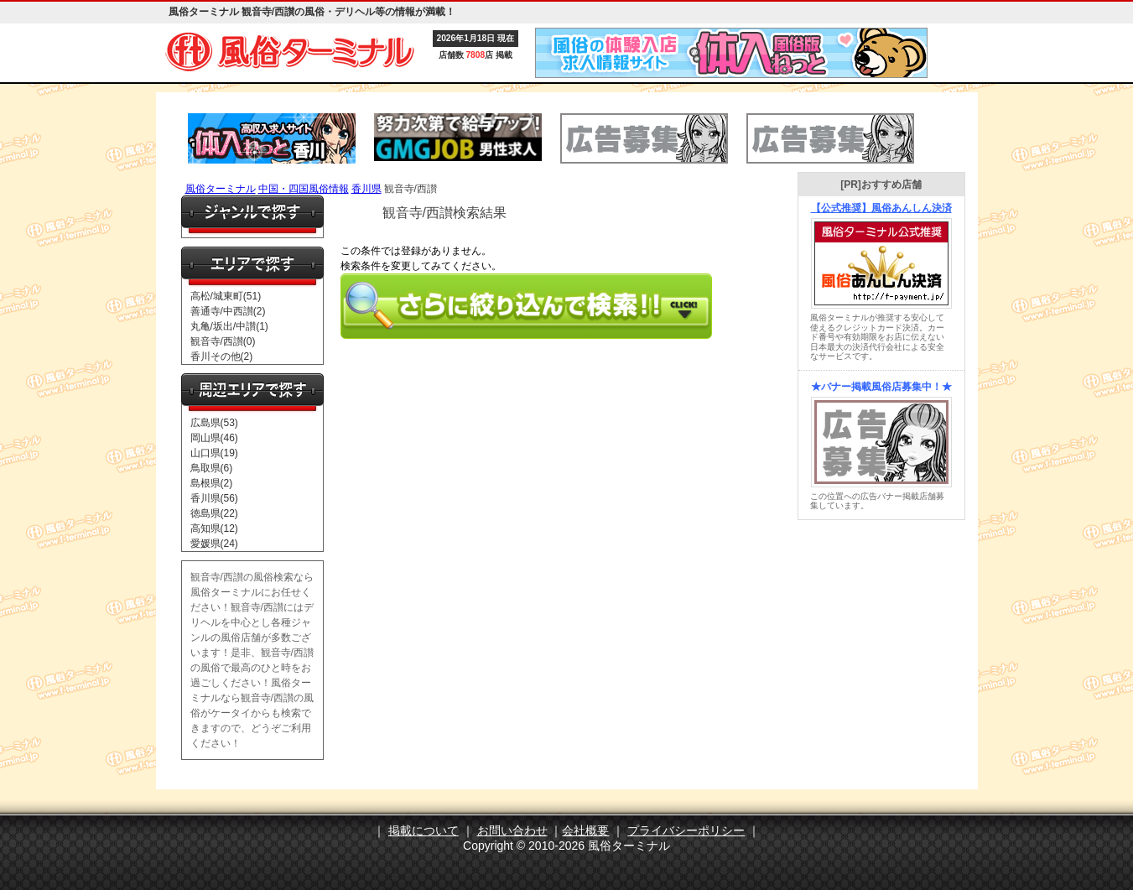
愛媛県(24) (214, 543)
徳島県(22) (214, 513)
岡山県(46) (214, 438)
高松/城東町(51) (226, 296)
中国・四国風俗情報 (303, 189)
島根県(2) (211, 483)
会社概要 (585, 830)
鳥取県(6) (211, 468)
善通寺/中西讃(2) (228, 311)
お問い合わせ (512, 830)
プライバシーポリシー (686, 830)
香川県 (366, 189)
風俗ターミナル (220, 189)
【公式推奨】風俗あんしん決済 (881, 208)
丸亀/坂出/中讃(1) (229, 326)
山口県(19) (214, 453)
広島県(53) (214, 423)
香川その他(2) (221, 356)
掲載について (423, 830)
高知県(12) (214, 528)
